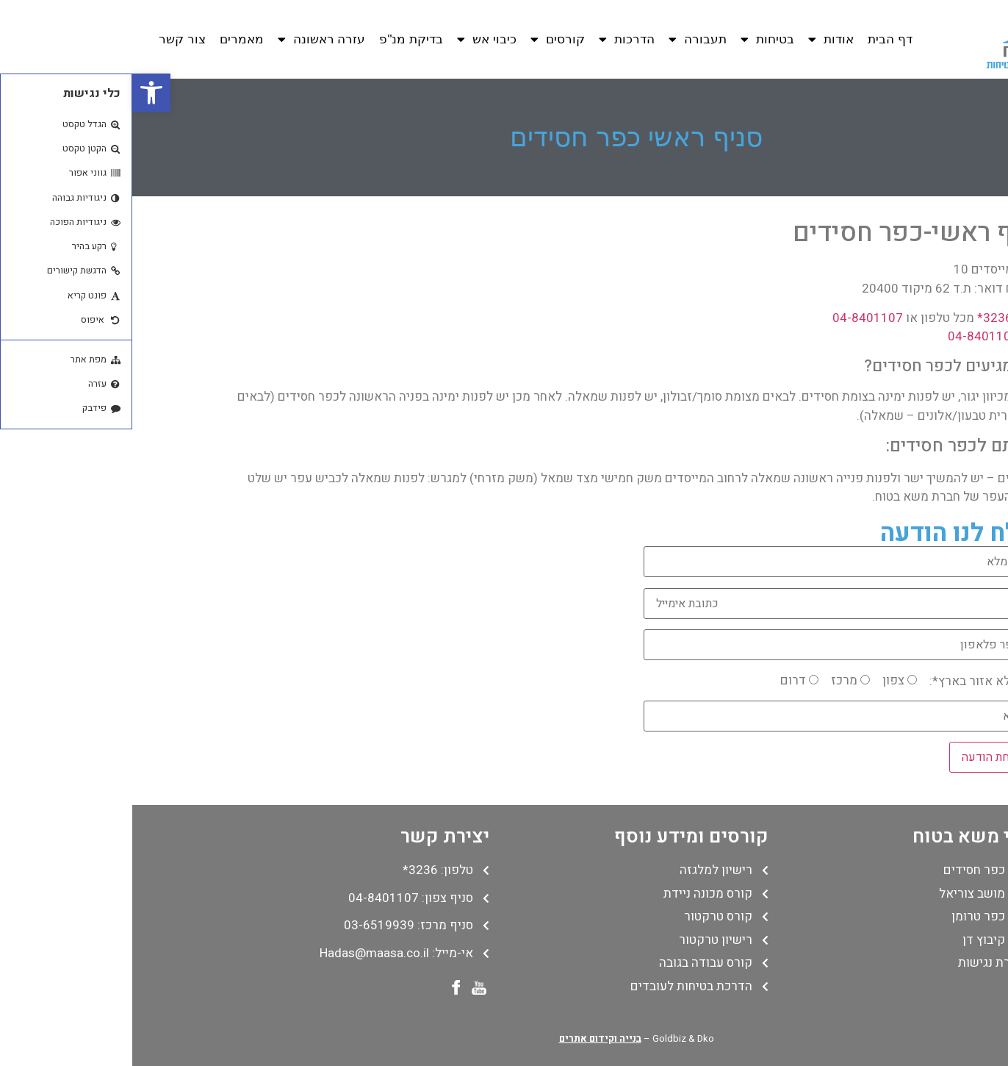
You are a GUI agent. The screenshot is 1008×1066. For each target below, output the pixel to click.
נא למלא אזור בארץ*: (852, 681)
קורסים (425, 39)
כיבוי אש (354, 39)
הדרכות (494, 39)
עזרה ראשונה (189, 39)
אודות (698, 39)
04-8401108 (851, 336)
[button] (19, 93)
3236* (862, 318)
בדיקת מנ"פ (279, 39)
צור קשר (49, 39)
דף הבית (757, 39)
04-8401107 (735, 318)
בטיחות (635, 39)
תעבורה (565, 39)
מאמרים (109, 39)
